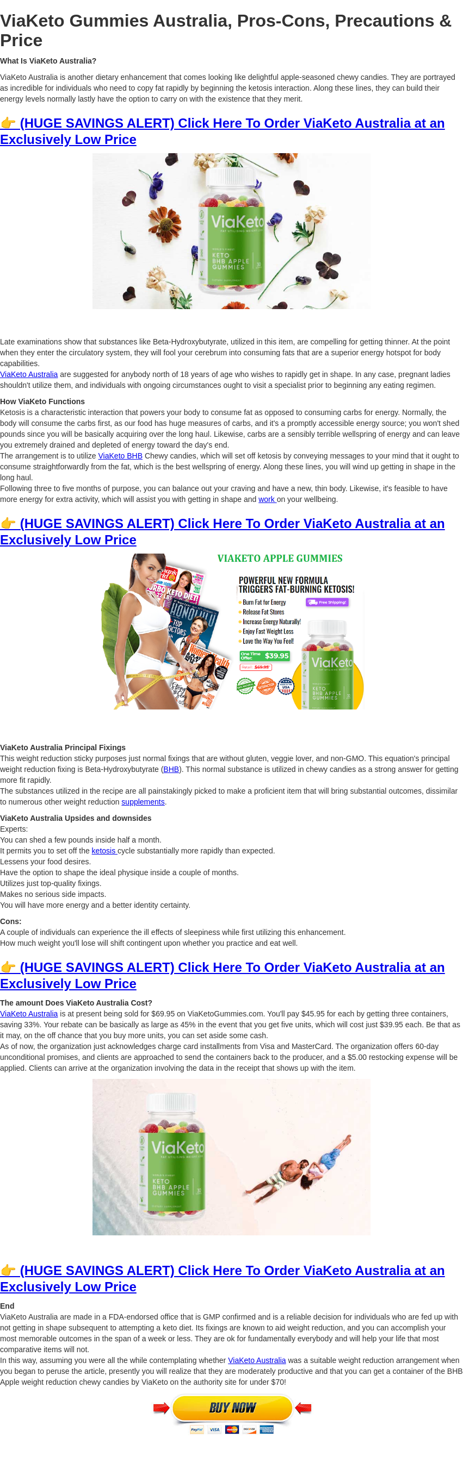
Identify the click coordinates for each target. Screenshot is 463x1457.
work (267, 499)
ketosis (105, 850)
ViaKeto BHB (120, 455)
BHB (171, 769)
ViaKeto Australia (29, 374)
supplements (142, 801)
